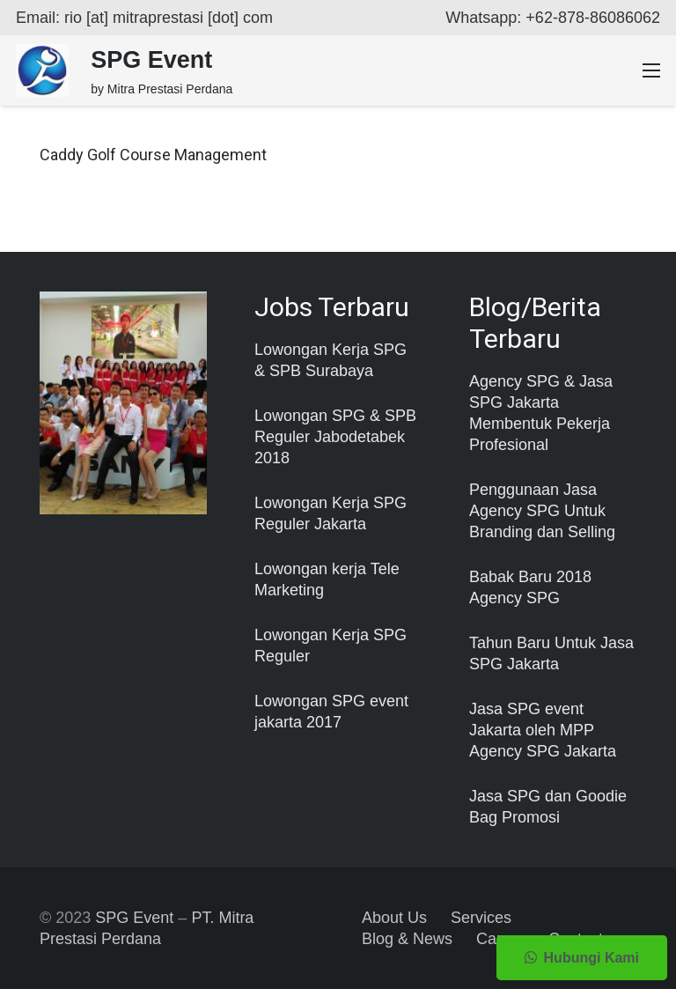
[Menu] (651, 70)
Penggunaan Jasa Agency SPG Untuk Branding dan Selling (542, 511)
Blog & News (407, 939)
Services (481, 917)
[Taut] (42, 70)
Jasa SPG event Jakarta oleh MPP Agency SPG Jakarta (542, 730)
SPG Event (134, 917)
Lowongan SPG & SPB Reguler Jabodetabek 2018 (335, 437)
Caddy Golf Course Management (153, 154)
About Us (394, 917)
